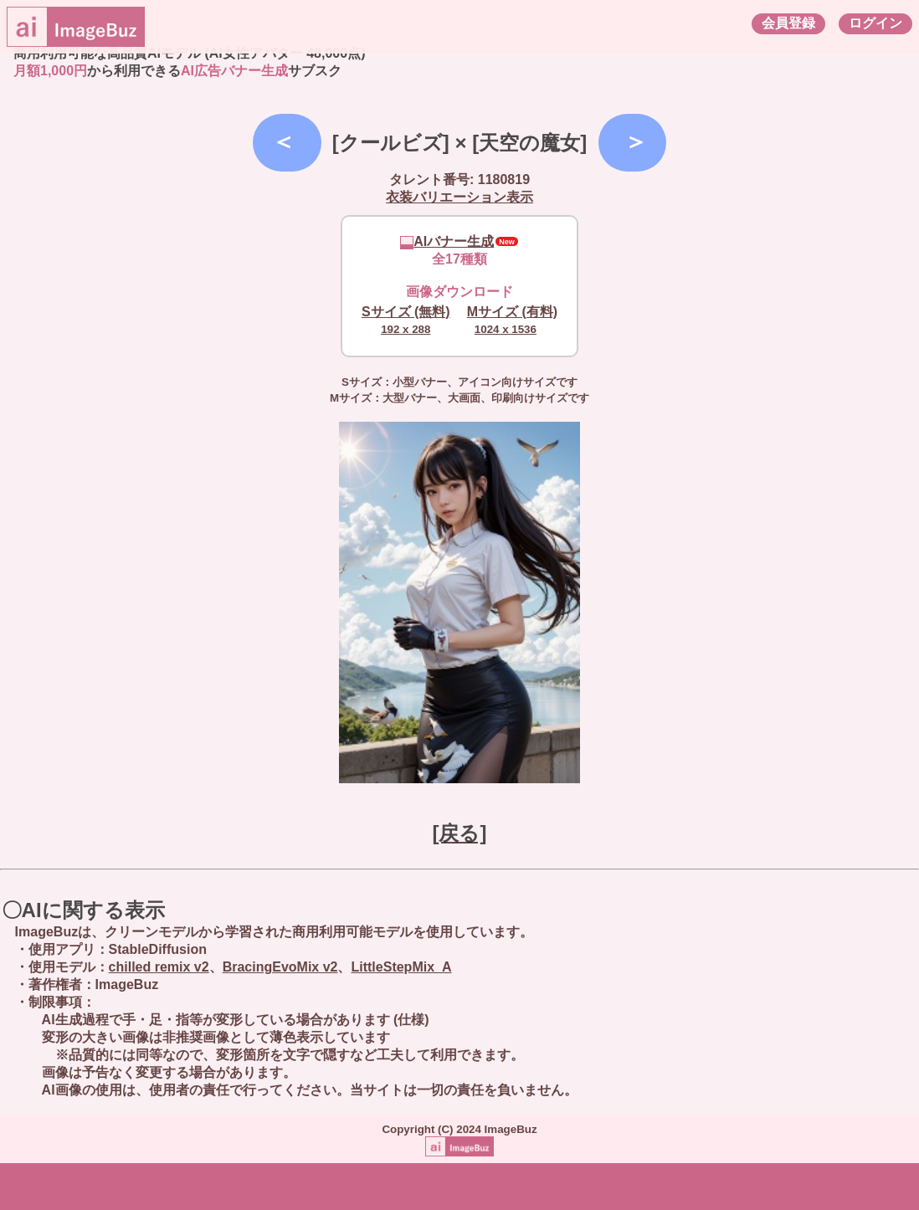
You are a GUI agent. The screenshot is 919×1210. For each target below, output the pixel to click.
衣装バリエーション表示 (459, 197)
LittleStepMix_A (401, 967)
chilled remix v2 (159, 967)
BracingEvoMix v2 (280, 967)
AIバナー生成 (447, 241)
